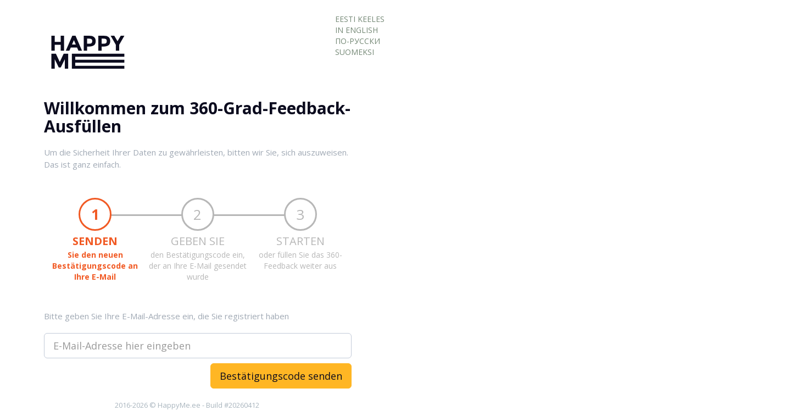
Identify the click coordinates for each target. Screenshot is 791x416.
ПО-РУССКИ (357, 41)
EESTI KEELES (360, 19)
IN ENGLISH (356, 30)
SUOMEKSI (354, 52)
